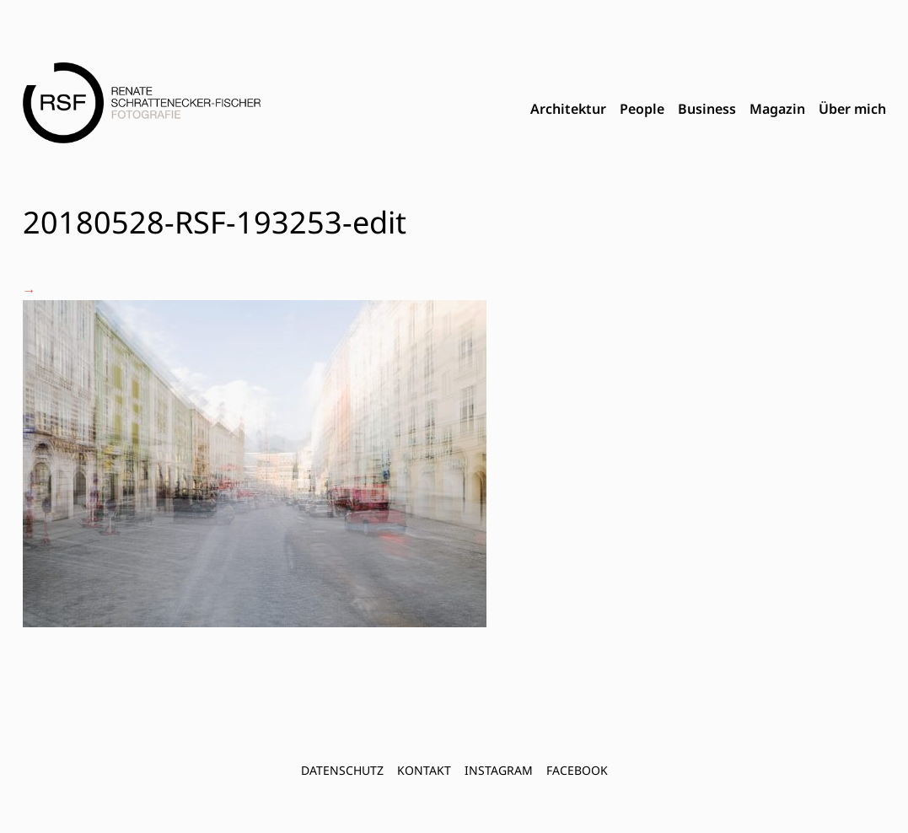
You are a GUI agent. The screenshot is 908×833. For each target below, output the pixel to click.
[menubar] (708, 109)
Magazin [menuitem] (777, 108)
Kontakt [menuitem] (424, 770)
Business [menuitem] (707, 108)
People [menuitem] (642, 108)
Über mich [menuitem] (852, 108)
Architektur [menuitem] (568, 108)
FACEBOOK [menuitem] (577, 770)
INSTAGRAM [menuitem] (499, 770)
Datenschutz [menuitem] (342, 770)
